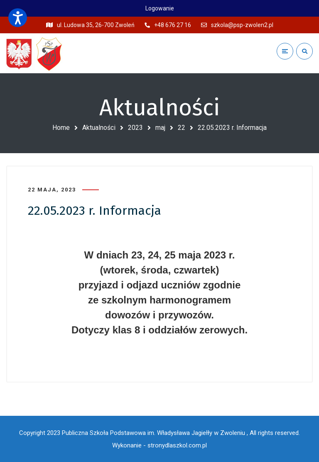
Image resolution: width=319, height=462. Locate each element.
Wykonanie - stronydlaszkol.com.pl (159, 445)
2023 (135, 128)
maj (160, 128)
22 (181, 128)
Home (61, 128)
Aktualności (98, 128)
